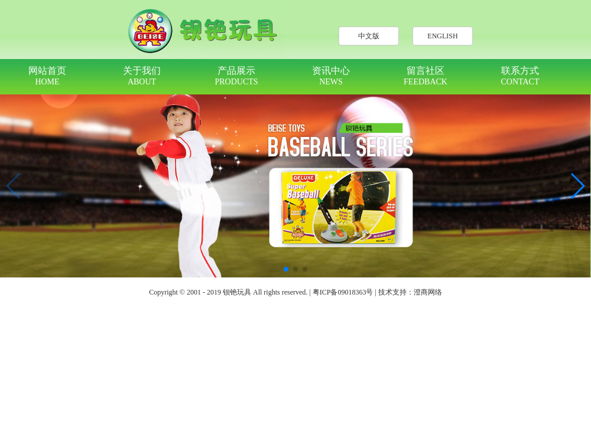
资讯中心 (331, 76)
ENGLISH (442, 36)
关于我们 (142, 76)
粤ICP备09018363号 (343, 292)
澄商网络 (428, 292)
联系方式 (520, 76)
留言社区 (425, 76)
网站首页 (47, 76)
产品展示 (236, 76)
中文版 (368, 36)
